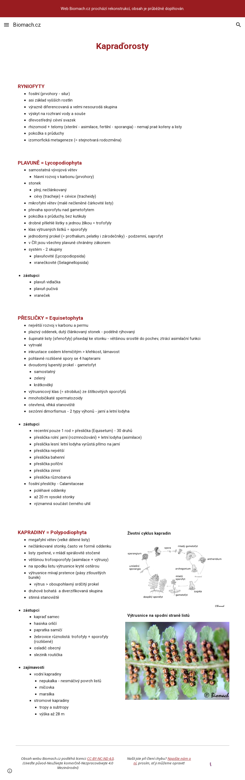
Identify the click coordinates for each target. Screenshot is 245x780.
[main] (122, 46)
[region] (122, 8)
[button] (6, 24)
